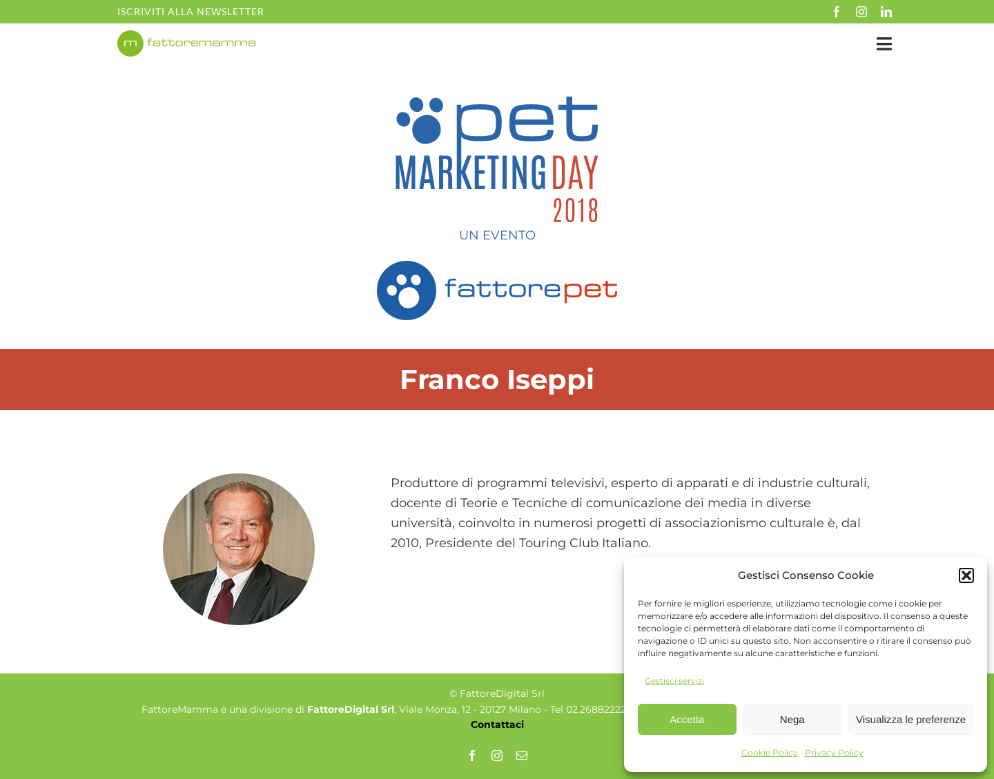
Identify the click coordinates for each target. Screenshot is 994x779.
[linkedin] (886, 11)
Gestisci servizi (674, 681)
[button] (966, 575)
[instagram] (861, 11)
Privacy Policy (834, 752)
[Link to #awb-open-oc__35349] (884, 43)
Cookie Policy (769, 752)
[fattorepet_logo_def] (497, 265)
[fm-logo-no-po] (186, 36)
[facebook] (836, 11)
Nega (792, 719)
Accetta (687, 719)
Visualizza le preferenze (911, 719)
